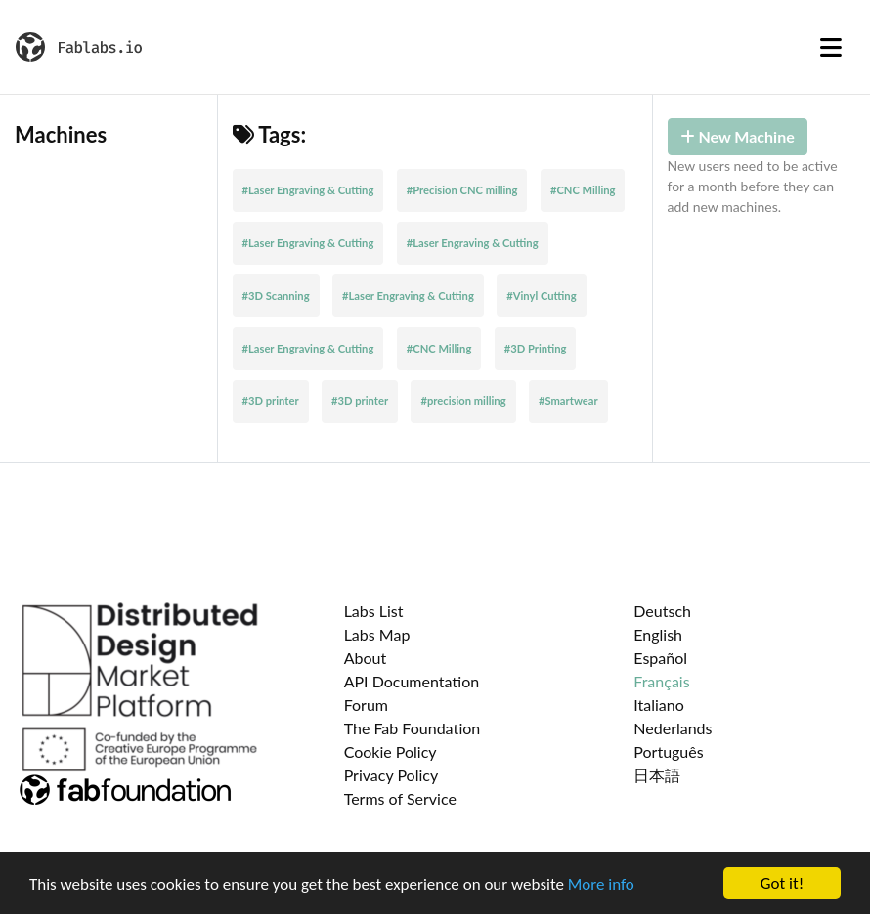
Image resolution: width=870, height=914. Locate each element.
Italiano (658, 704)
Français (661, 681)
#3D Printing (535, 348)
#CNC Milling (583, 190)
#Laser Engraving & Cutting (308, 190)
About (365, 657)
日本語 (656, 775)
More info (601, 884)
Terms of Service (400, 798)
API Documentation (412, 681)
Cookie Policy (390, 751)
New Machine (737, 136)
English (657, 634)
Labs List (374, 611)
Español (660, 657)
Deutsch (662, 611)
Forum (366, 704)
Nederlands (672, 728)
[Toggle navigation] (830, 47)
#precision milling (462, 401)
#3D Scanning (276, 295)
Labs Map (377, 634)
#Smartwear (568, 401)
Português (668, 751)
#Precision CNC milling (462, 190)
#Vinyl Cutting (541, 295)
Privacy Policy (391, 775)
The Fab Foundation (412, 728)
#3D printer (270, 401)
